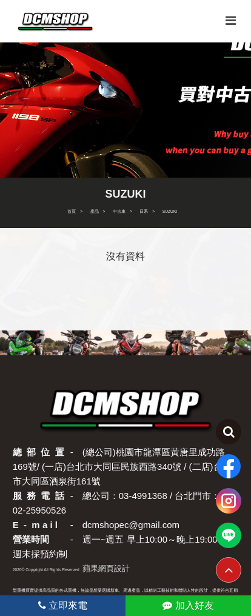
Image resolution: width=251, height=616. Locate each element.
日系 (143, 211)
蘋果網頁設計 (106, 568)
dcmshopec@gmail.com (130, 525)
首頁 (71, 211)
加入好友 (187, 605)
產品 (94, 211)
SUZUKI (169, 211)
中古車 (119, 211)
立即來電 (62, 605)
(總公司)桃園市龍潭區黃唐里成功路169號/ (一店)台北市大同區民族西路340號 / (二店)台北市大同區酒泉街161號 (122, 466)
